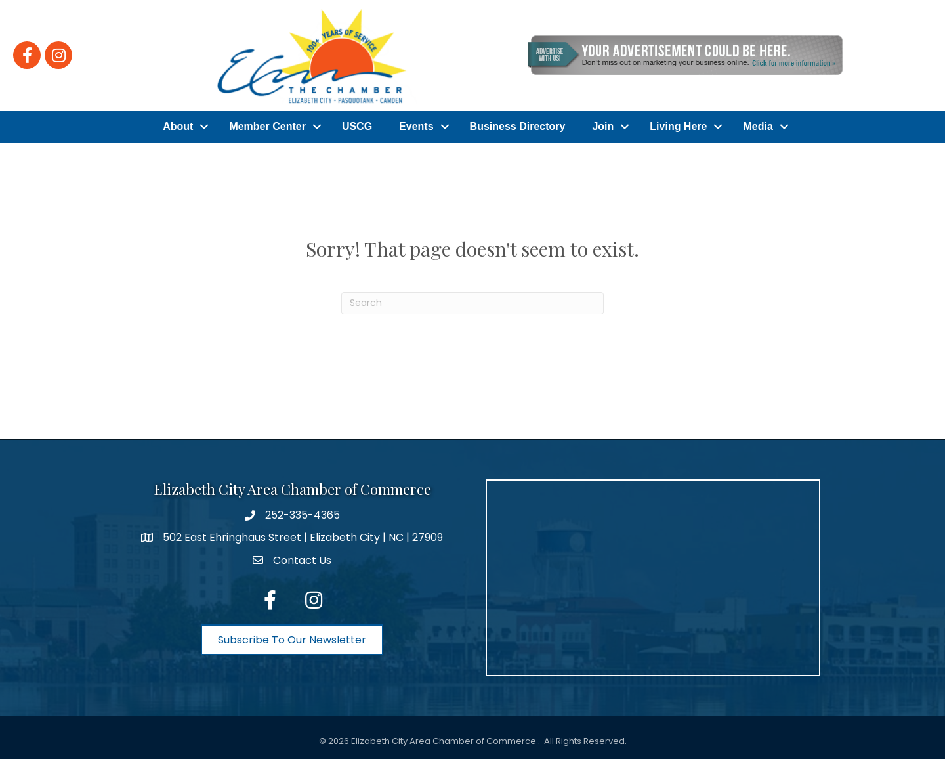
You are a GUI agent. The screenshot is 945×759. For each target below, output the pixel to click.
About (178, 125)
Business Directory (518, 125)
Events (416, 125)
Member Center (267, 125)
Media (757, 125)
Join (603, 125)
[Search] (472, 301)
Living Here (678, 125)
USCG (357, 125)
